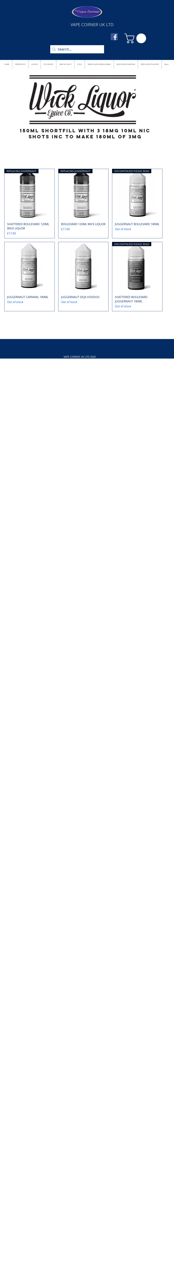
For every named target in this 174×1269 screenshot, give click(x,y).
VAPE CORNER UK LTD (92, 24)
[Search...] (77, 49)
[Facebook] (114, 36)
